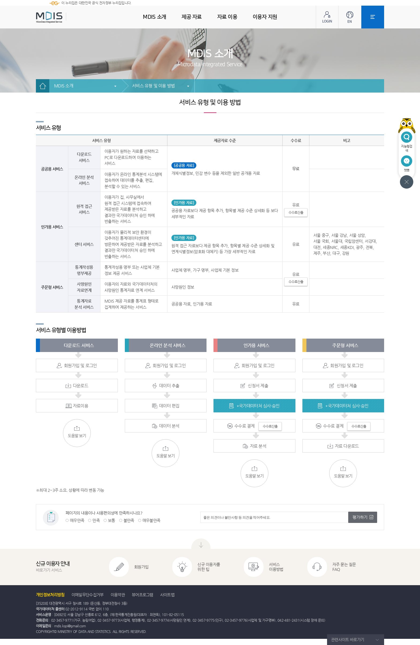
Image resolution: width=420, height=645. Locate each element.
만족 (96, 520)
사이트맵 (167, 594)
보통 (111, 520)
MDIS (62, 17)
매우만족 (77, 520)
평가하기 (360, 517)
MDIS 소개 (63, 85)
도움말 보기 (77, 432)
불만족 (128, 520)
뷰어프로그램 (142, 594)
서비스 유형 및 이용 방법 (153, 85)
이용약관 (118, 594)
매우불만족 (151, 520)
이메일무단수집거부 (88, 594)
